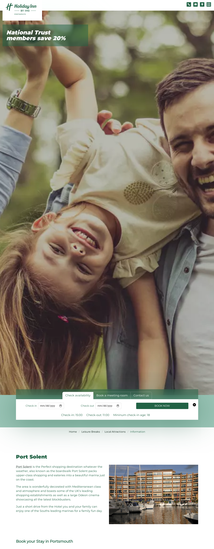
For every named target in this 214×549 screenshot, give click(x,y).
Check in (31, 405)
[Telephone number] (189, 4)
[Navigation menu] (209, 4)
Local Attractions (115, 431)
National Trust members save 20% (35, 35)
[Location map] (202, 4)
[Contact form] (195, 4)
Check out (87, 405)
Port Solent (24, 466)
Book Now (162, 405)
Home (73, 431)
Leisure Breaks (90, 431)
